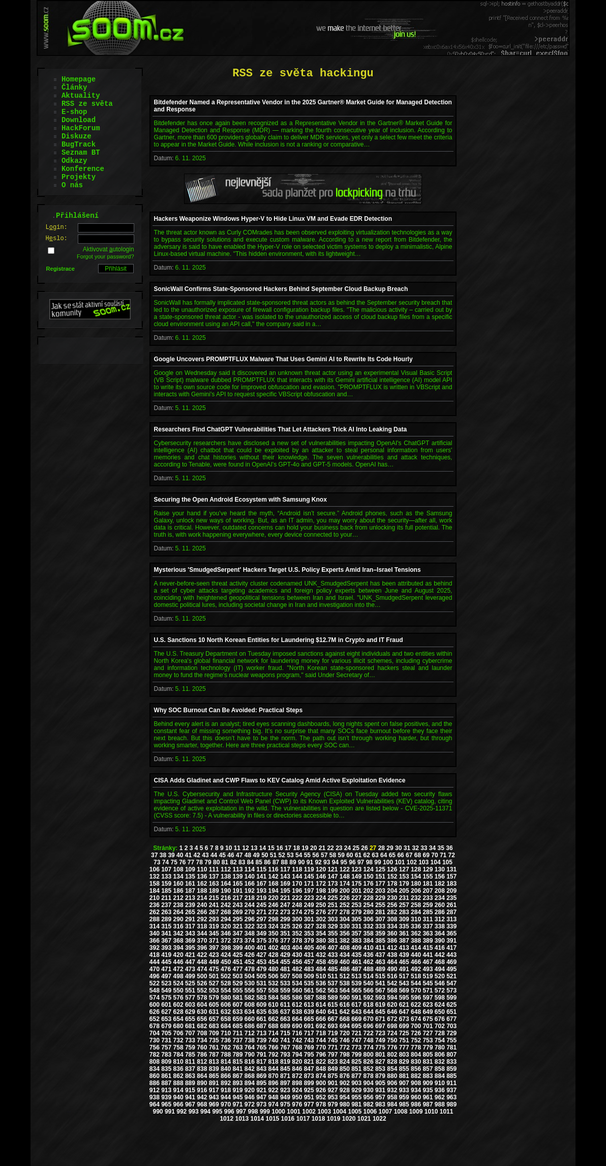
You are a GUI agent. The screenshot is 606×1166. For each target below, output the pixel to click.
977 (309, 1104)
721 (356, 1033)
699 (404, 1026)
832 (440, 1061)
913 (166, 1090)
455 (285, 962)
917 (214, 1090)
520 (440, 976)
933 (404, 1090)
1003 (324, 1111)
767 (285, 1047)
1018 (318, 1118)
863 (190, 1076)
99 (377, 862)
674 (416, 1019)
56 (315, 855)
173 (332, 883)
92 (318, 862)
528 (226, 983)
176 (368, 883)
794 (297, 1054)
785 (190, 1054)
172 (321, 883)
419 (166, 954)
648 (416, 1011)
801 (380, 1054)
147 (332, 876)
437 (380, 954)
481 (285, 969)
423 (214, 954)
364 (440, 933)
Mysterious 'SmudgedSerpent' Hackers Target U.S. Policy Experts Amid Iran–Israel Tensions (287, 569)
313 (451, 919)
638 (297, 1011)
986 (416, 1104)
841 (237, 1068)
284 (416, 912)
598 (440, 997)
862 (178, 1076)
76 (182, 862)
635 (261, 1011)
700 (416, 1026)
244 (250, 905)
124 (368, 869)
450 (226, 962)
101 (400, 862)
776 (392, 1047)
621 (404, 1004)
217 (237, 897)
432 (321, 954)
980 (345, 1104)
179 (404, 883)
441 (427, 954)
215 (214, 897)
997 (241, 1111)
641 (332, 1011)
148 (345, 876)
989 (451, 1104)
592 (368, 997)
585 (285, 997)
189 (214, 890)
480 (273, 969)
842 (250, 1068)
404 (297, 947)
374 (250, 940)
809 (166, 1061)
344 (202, 933)
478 (250, 969)
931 (380, 1090)
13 (254, 848)
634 (250, 1011)
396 (202, 947)
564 (345, 990)
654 (178, 1019)
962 (440, 1097)
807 (451, 1054)
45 (222, 855)
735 (214, 1040)
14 (262, 848)
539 (356, 983)
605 (214, 1004)
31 (407, 848)
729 (451, 1033)
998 (253, 1111)
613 (309, 1004)
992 (181, 1111)
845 (285, 1068)
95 (344, 862)
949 (285, 1097)
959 (404, 1097)
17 (288, 848)
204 (392, 890)
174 (345, 883)
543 (404, 983)
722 (368, 1033)
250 (321, 905)
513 (356, 976)
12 (245, 848)
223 (309, 897)
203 (380, 890)
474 (202, 969)
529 (237, 983)
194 (273, 890)
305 (356, 919)
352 (297, 933)
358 (368, 933)
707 (190, 1033)
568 (392, 990)
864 (202, 1076)
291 (190, 919)
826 (368, 1061)
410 (368, 947)
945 (237, 1097)
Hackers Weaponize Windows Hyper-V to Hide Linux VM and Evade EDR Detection (273, 218)
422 (202, 954)
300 (297, 919)
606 (226, 1004)
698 (392, 1026)
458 (321, 962)
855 (404, 1068)
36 (449, 848)
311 (427, 919)
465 (404, 962)
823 (332, 1061)
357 (356, 933)
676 (440, 1019)
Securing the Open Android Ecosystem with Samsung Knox (240, 499)
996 (229, 1111)
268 (226, 912)
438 (392, 954)
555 (237, 990)
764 (250, 1047)
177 (380, 883)
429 (285, 954)
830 (416, 1061)
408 (345, 947)
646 (392, 1011)
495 (451, 969)
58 (332, 855)
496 (154, 976)
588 (321, 997)
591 (356, 997)
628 (178, 1011)
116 (273, 869)
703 (451, 1026)
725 (404, 1033)
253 (356, 905)
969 (214, 1104)
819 (285, 1061)
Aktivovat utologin (108, 249)
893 (237, 1083)
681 (190, 1026)
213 (190, 897)
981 (356, 1104)
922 (273, 1090)
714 (273, 1033)
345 (214, 933)
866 (226, 1076)
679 (166, 1026)
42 (197, 855)
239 (190, 905)
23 (339, 848)
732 (178, 1040)
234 (440, 897)
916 (202, 1090)
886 (154, 1083)
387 (404, 940)
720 (345, 1033)
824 (345, 1061)
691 (309, 1026)
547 (451, 983)
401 (261, 947)
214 (202, 897)
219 (261, 897)
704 (154, 1033)
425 (237, 954)
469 (451, 962)
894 (250, 1083)
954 (345, 1097)
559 (285, 990)
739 (261, 1040)
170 (297, 883)
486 (345, 969)
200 (345, 890)
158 (154, 883)
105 (447, 862)
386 (392, 940)
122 (345, 869)
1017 (303, 1118)
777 (404, 1047)
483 (309, 969)
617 (356, 1004)
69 (426, 855)
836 (178, 1068)
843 (261, 1068)
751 (404, 1040)
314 (154, 926)
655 (190, 1019)
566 (368, 990)
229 (380, 897)
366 (154, 940)
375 (261, 940)
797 (332, 1054)
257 (404, 905)
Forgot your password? (105, 256)
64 (383, 855)
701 (427, 1026)
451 (237, 962)
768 (297, 1047)
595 (404, 997)
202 (368, 890)
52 (282, 855)
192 (250, 890)
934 (416, 1090)
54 (298, 855)
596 (416, 997)
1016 (288, 1118)
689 (285, 1026)
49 (256, 855)
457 (309, 962)
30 (398, 848)
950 (297, 1097)
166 (250, 883)
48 (248, 855)
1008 (401, 1111)
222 (297, 897)
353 (309, 933)
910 (440, 1083)
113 (237, 869)
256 (392, 905)
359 (380, 933)
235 (451, 897)
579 (214, 997)
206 (416, 890)
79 (207, 862)
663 (285, 1019)
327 (309, 926)
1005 (354, 1111)
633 (237, 1011)
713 (261, 1033)
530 (250, 983)
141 (261, 876)
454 (273, 962)
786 (202, 1054)
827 (380, 1061)
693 (332, 1026)
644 (368, 1011)
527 (214, 983)
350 (273, 933)
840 (226, 1068)
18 (296, 848)
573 (451, 990)
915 (190, 1090)
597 (427, 997)
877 (356, 1076)
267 (214, 912)
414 (416, 947)
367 (166, 940)
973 (261, 1104)
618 (368, 1004)
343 (190, 933)
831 (427, 1061)
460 (345, 962)
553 (214, 990)
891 (214, 1083)
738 (250, 1040)
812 (202, 1061)
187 (190, 890)
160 (178, 883)
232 (416, 897)
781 (451, 1047)
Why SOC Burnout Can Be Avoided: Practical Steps (228, 710)
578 (202, 997)
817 (261, 1061)
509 (309, 976)
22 (330, 848)
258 (416, 905)
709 (214, 1033)
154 (416, 876)
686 (250, 1026)
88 (284, 862)
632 (226, 1011)
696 (368, 1026)
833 (451, 1061)
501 (214, 976)
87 (275, 862)
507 (285, 976)
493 (427, 969)
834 (154, 1068)
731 (166, 1040)
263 (166, 912)
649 (427, 1011)
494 (440, 969)
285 (427, 912)
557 (261, 990)
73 (157, 862)
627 (166, 1011)
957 (380, 1097)
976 (297, 1104)
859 (451, 1068)
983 (380, 1104)
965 (166, 1104)
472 (178, 969)
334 (392, 926)
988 (440, 1104)
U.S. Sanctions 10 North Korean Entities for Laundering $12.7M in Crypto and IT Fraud (278, 640)
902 (345, 1083)
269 (237, 912)
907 (404, 1083)
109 (190, 869)
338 (440, 926)
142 (273, 876)
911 (451, 1083)
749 (380, 1040)
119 (309, 869)
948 (273, 1097)
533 (285, 983)
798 (345, 1054)
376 (273, 940)
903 (356, 1083)
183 (451, 883)
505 (261, 976)
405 (309, 947)
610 (273, 1004)
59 (341, 855)
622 (416, 1004)
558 (273, 990)
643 (356, 1011)
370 (202, 940)
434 (345, 954)
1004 (339, 1111)
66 (400, 855)
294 (226, 919)
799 (356, 1054)
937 (451, 1090)
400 (250, 947)
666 (321, 1019)
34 (432, 848)
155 (427, 876)
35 (441, 848)
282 (392, 912)
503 (237, 976)
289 (166, 919)
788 (226, 1054)
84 (250, 862)
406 (321, 947)
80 (216, 862)
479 (261, 969)
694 (345, 1026)
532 (273, 983)
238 (178, 905)
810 (178, 1061)
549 (166, 990)
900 (321, 1083)
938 (154, 1097)
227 (356, 897)
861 (166, 1076)
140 (250, 876)
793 (285, 1054)
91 (310, 862)
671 (380, 1019)
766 (273, 1047)
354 (321, 933)
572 (440, 990)
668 (345, 1019)
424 (226, 954)
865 (214, 1076)
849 (332, 1068)
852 (368, 1068)
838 (202, 1068)
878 (368, 1076)
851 (356, 1068)
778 (416, 1047)
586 (297, 997)
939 (166, 1097)
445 (166, 962)
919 (237, 1090)
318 (202, 926)
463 (380, 962)
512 (345, 976)
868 (250, 1076)
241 (214, 905)
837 (190, 1068)
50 (264, 855)
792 (273, 1054)
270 (250, 912)
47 (239, 855)
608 (250, 1004)
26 (364, 848)
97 (360, 862)
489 (380, 969)
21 (322, 848)
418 (154, 954)
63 (375, 855)
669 (356, 1019)
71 (443, 855)
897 (285, 1083)
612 (297, 1004)
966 (178, 1104)
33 (423, 848)
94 (335, 862)
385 (380, 940)
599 (451, 997)
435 (356, 954)
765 (261, 1047)
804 (416, 1054)
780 (440, 1047)
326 (297, 926)
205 (404, 890)
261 (451, 905)
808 (154, 1061)
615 (332, 1004)
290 (178, 919)
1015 (273, 1118)
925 (309, 1090)
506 (273, 976)
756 (154, 1047)
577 (190, 997)
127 (404, 869)
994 (205, 1111)
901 (332, 1083)
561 (309, 990)
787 (214, 1054)
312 (440, 919)
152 (392, 876)
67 (409, 855)
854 (392, 1068)
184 (154, 890)
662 (273, 1019)
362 (416, 933)
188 (202, 890)
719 (332, 1033)
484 (321, 969)
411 (380, 947)
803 (404, 1054)
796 (321, 1054)
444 (154, 962)
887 (166, 1083)
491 (404, 969)
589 (332, 997)
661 (261, 1019)
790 (250, 1054)
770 (321, 1047)
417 (451, 947)
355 (332, 933)
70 (434, 855)
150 (368, 876)
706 (178, 1033)
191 (237, 890)
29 (389, 848)
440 (416, 954)
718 (321, 1033)
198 (321, 890)
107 (166, 869)
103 (423, 862)
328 (321, 926)
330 (345, 926)
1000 (278, 1111)
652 (154, 1019)
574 (154, 997)
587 (309, 997)
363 (427, 933)
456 (297, 962)
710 (226, 1033)
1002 (309, 1111)
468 (440, 962)
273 (285, 912)
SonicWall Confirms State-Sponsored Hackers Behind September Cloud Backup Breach (281, 289)
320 (226, 926)
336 (416, 926)
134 (178, 876)
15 (271, 848)
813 (214, 1061)
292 (202, 919)
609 (261, 1004)
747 (356, 1040)
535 (309, 983)
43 (205, 855)
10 (228, 848)
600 (154, 1004)
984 (392, 1104)
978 (321, 1104)
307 (380, 919)
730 (154, 1040)
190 (226, 890)
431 (309, 954)
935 (427, 1090)
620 (392, 1004)
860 (154, 1076)
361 (404, 933)
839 (214, 1068)
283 (404, 912)
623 (427, 1004)
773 (356, 1047)
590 (345, 997)
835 (166, 1068)
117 (285, 869)
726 (416, 1033)
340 (154, 933)
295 (237, 919)
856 (416, 1068)
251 (332, 905)
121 (332, 869)
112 (226, 869)
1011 (446, 1111)
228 (368, 897)
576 (178, 997)
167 (261, 883)
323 (261, 926)
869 (261, 1076)
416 (440, 947)
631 (214, 1011)
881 (404, 1076)
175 (356, 883)
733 (190, 1040)
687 (261, 1026)
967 (190, 1104)
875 (332, 1076)
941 (190, 1097)
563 (332, 990)
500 (202, 976)
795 (309, 1054)
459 (332, 962)
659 (237, 1019)
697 (380, 1026)
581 (237, 997)
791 (261, 1054)
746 (345, 1040)
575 (166, 997)
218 (250, 897)
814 (226, 1061)
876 (345, 1076)
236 (154, 905)
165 (237, 883)
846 (297, 1068)
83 (241, 862)
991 (170, 1111)
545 (427, 983)
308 (392, 919)
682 (202, 1026)
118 (297, 869)
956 (368, 1097)
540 (368, 983)
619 (380, 1004)
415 (427, 947)
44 (213, 855)
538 (345, 983)
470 (154, 969)
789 (237, 1054)
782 (154, 1054)
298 (273, 919)
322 (250, 926)
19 (304, 848)
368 (178, 940)
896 (273, 1083)
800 (368, 1054)
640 (321, 1011)
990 (158, 1111)
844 (273, 1068)
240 (202, 905)
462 (368, 962)
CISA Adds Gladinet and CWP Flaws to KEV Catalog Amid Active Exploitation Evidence (280, 780)
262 (154, 912)
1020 (349, 1118)
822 (321, 1061)
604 (202, 1004)
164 (226, 883)
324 (273, 926)
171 (309, 883)
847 (309, 1068)
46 (230, 855)
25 (356, 848)
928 (345, 1090)
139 (237, 876)
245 (261, 905)
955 (356, 1097)
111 (214, 869)
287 (451, 912)
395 (190, 947)
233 (427, 897)
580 (226, 997)
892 (226, 1083)
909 (427, 1083)
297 (261, 919)
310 (416, 919)
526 (202, 983)
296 (250, 919)
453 (261, 962)
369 (190, 940)
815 (237, 1061)
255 (380, 905)
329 (332, 926)
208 (440, 890)
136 (202, 876)
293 (214, 919)
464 (392, 962)
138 (226, 876)
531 (261, 983)
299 (285, 919)
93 (326, 862)
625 (451, 1004)
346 (226, 933)
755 (451, 1040)
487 (356, 969)
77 (191, 862)
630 (202, 1011)
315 (166, 926)
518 (416, 976)
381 (332, 940)
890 (202, 1083)
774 (368, 1047)
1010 (431, 1111)
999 (265, 1111)
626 (154, 1011)
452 (250, 962)
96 (352, 862)
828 (392, 1061)
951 (309, 1097)
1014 (257, 1118)
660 (250, 1019)
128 (416, 869)
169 (285, 883)
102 (412, 862)
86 (267, 862)
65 (392, 855)
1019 (334, 1118)
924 (297, 1090)
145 (309, 876)
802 (392, 1054)
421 (190, 954)
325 (285, 926)
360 (392, 933)
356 (345, 933)
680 (178, 1026)
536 (321, 983)
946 (250, 1097)
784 (178, 1054)
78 (199, 862)
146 (321, 876)
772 (345, 1047)
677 (451, 1019)
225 (332, 897)
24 (347, 848)
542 (392, 983)
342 (178, 933)
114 (250, 869)
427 (261, 954)
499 (190, 976)
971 (237, 1104)
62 (366, 855)
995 (217, 1111)
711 (237, 1033)
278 (345, 912)
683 (214, 1026)
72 (451, 855)
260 (440, 905)
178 (392, 883)
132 (154, 876)
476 (226, 969)
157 (451, 876)
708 (202, 1033)
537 (332, 983)
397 (214, 947)
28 (381, 848)
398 (226, 947)
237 (166, 905)
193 (261, 890)
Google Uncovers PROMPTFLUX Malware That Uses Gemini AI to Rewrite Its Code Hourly (283, 359)
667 (332, 1019)
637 (285, 1011)
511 (332, 976)
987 (427, 1104)
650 (440, 1011)
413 (404, 947)
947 (261, 1097)
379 (309, 940)
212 (178, 897)
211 (166, 897)
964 (154, 1104)
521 (451, 976)
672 (392, 1019)
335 (404, 926)
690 (297, 1026)
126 (392, 869)
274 (297, 912)
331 (356, 926)
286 (440, 912)
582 (250, 997)
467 (427, 962)
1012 (226, 1118)
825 (356, 1061)
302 (321, 919)
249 (309, 905)
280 (368, 912)
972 (250, 1104)
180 (416, 883)
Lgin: (57, 227)
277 (332, 912)
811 (190, 1061)
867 (237, 1076)
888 (178, 1083)
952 (321, 1097)
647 (404, 1011)
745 (332, 1040)
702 (440, 1026)
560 (297, 990)
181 (427, 883)
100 (388, 862)
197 (309, 890)
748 (368, 1040)
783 (166, 1054)
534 (297, 983)
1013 (242, 1118)
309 (404, 919)
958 (392, 1097)
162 (202, 883)
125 (380, 869)
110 (202, 869)
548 (154, 990)
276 (321, 912)
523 (166, 983)
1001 (293, 1111)
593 (380, 997)
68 (417, 855)
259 (427, 905)
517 (404, 976)
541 (380, 983)
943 (214, 1097)
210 (154, 897)
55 (307, 855)
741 (285, 1040)
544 (416, 983)
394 (178, 947)
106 (154, 869)
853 (380, 1068)
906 (392, 1083)
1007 (385, 1111)
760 (202, 1047)
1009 (416, 1111)
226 (345, 897)
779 (427, 1047)
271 (261, 912)
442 (440, 954)
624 (440, 1004)
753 (427, 1040)
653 (166, 1019)
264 (178, 912)
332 (368, 926)
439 (404, 954)
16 (279, 848)
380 (321, 940)
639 (309, 1011)
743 (309, 1040)
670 (368, 1019)
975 (285, 1104)
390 (440, 940)
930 (368, 1090)
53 (290, 855)
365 (451, 933)
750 (392, 1040)
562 (321, 990)
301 (309, 919)
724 (392, 1033)
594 (392, 997)
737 (237, 1040)
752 (416, 1040)
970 (226, 1104)
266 (202, 912)
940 (178, 1097)
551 (190, 990)
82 (233, 862)
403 (285, 947)
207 (427, 890)
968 (202, 1104)
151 (380, 876)
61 (358, 855)
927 (332, 1090)
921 (261, 1090)
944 (226, 1097)
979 (332, 1104)
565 (356, 990)
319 (214, 926)
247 (285, 905)
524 (178, 983)
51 (273, 855)
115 (261, 869)
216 (226, 897)
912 (154, 1090)
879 (380, 1076)
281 (380, 912)
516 (392, 976)
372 (226, 940)
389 (427, 940)
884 (440, 1076)
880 (392, 1076)
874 (321, 1076)
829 (404, 1061)
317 (190, 926)
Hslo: (57, 238)
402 (273, 947)
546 (440, 983)
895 (261, 1083)
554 (226, 990)
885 (451, 1076)
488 (368, 969)
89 (292, 862)
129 (427, 869)
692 (321, 1026)
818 (273, 1061)
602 (178, 1004)
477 (237, 969)
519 (427, 976)
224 (321, 897)
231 (404, 897)
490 (392, 969)
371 (214, 940)
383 (356, 940)
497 (166, 976)
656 (202, 1019)
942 (202, 1097)
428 (273, 954)
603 (190, 1004)
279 (356, 912)
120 (321, 869)
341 (166, 933)
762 (226, 1047)
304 (345, 919)
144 (297, 876)
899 (309, 1083)
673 (404, 1019)
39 (171, 855)
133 (166, 876)
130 (440, 869)
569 (404, 990)
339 (451, 926)
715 (285, 1033)
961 (427, 1097)
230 (392, 897)
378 (297, 940)
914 (178, 1090)
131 (451, 869)
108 (178, 869)
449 (214, 962)
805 (427, 1054)
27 (373, 848)
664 (297, 1019)
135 (190, 876)
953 (332, 1097)
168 (273, 883)
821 (309, 1061)
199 (332, 890)
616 (345, 1004)
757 (166, 1047)
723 (380, 1033)
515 (380, 976)
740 (273, 1040)
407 (332, 947)
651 (451, 1011)
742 (297, 1040)
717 (309, 1033)
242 (226, 905)
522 (154, 983)
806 (440, 1054)
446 (178, 962)
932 (392, 1090)
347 (237, 933)
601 (166, 1004)
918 (226, 1090)
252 (345, 905)
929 (356, 1090)
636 (273, 1011)
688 (273, 1026)
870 (273, 1076)
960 (416, 1097)
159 (166, 883)
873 (309, 1076)
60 (349, 855)
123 (356, 869)
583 (261, 997)
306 (368, 919)
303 (332, 919)
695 (356, 1026)
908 (416, 1083)
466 (416, 962)
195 (285, 890)
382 (345, 940)
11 (237, 848)
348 (250, 933)
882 (416, 1076)
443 (451, 954)
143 (285, 876)
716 (297, 1033)
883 (427, 1076)
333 (380, 926)
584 (273, 997)
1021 (364, 1118)
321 (237, 926)
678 (154, 1026)
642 (345, 1011)
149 (356, 876)
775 (380, 1047)
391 (451, 940)
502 (226, 976)
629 (190, 1011)
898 (297, 1083)
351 (285, 933)
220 (273, 897)
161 (190, 883)
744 (321, 1040)
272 (273, 912)
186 (178, 890)
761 (214, 1047)
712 (250, 1033)
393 (166, 947)
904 (368, 1083)
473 (190, 969)
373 (237, 940)
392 (154, 947)
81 (225, 862)
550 (178, 990)
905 (380, 1083)
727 (427, 1033)
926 (321, 1090)
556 (250, 990)
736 (226, 1040)
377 (285, 940)
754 (440, 1040)
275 (309, 912)
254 (368, 905)
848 (321, 1068)
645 (380, 1011)
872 (297, 1076)
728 (440, 1033)
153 (404, 876)
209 (451, 890)
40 (179, 855)
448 (202, 962)
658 (226, 1019)
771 (332, 1047)
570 (416, 990)
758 (178, 1047)
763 (237, 1047)
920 (250, 1090)
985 (404, 1104)
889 (190, 1083)
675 (427, 1019)
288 (154, 919)
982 (368, 1104)
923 (285, 1090)
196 (297, 890)
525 (190, 983)
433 (332, 954)
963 (451, 1097)
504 (250, 976)
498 (178, 976)
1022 (379, 1118)
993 (194, 1111)
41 (188, 855)
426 (250, 954)
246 (273, 905)
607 (237, 1004)
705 (166, 1033)
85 (258, 862)
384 (368, 940)
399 (237, 947)
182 (440, 883)
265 (190, 912)
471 (166, 969)
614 (321, 1004)
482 (297, 969)
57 (324, 855)
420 (178, 954)
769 (309, 1047)
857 (427, 1068)
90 (301, 862)
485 (332, 969)
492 (416, 969)
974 (273, 1104)
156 (440, 876)
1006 (370, 1111)
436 (368, 954)
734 (202, 1040)
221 (285, 897)
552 (202, 990)
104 (436, 862)
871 (285, 1076)
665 (309, 1019)
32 (415, 848)
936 (440, 1090)
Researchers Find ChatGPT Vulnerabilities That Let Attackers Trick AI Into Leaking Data (280, 429)
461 (356, 962)
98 (369, 862)
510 (321, 976)
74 (165, 862)
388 (416, 940)
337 (427, 926)
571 (427, 990)
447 (190, 962)
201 (356, 890)
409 (356, 947)
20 (313, 848)
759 (190, 1047)
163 (214, 883)
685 (237, 1026)
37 (154, 855)
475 (214, 969)
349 (261, 933)
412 (392, 947)
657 (214, 1019)
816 (250, 1061)
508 (297, 976)
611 (285, 1004)
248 (297, 905)
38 (163, 855)
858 (440, 1068)
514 (368, 976)
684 (226, 1026)
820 (297, 1061)
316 (178, 926)
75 (173, 862)
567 (380, 990)
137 (214, 876)
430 (297, 954)
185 (166, 890)
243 (237, 905)
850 (345, 1068)
